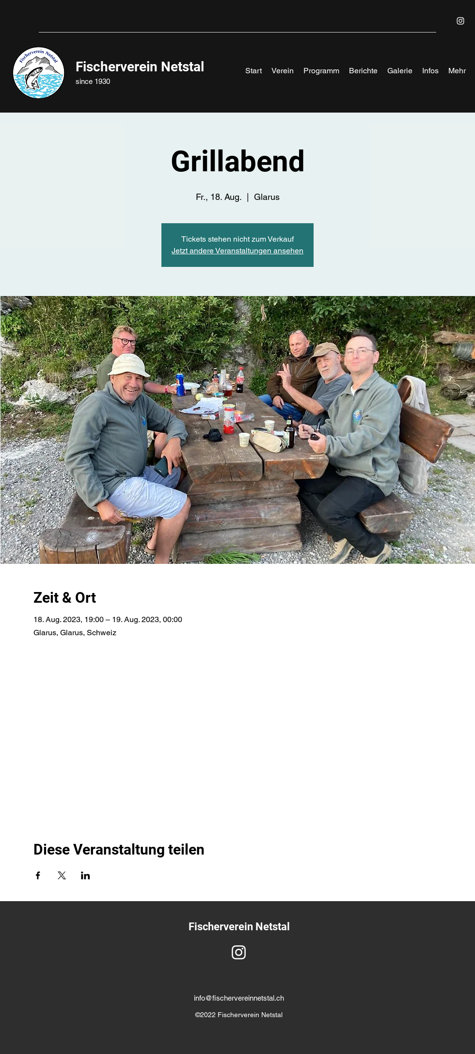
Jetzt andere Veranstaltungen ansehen (237, 250)
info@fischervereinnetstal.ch (239, 998)
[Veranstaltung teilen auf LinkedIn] (85, 875)
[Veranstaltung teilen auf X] (61, 875)
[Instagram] (460, 21)
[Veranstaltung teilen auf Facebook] (38, 875)
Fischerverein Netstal (140, 67)
